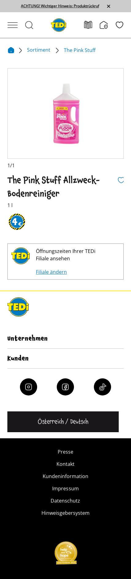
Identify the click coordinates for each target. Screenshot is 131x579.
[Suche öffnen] (29, 25)
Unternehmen (27, 339)
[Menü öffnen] (12, 25)
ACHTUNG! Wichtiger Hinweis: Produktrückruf (60, 6)
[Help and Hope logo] (65, 555)
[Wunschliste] (119, 25)
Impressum (65, 488)
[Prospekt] (92, 25)
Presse (65, 451)
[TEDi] (58, 24)
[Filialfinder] (107, 25)
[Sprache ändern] (63, 421)
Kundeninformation (65, 476)
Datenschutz (65, 500)
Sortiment (39, 49)
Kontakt (65, 464)
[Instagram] (28, 386)
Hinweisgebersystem (65, 513)
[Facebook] (65, 386)
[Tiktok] (102, 386)
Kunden (18, 358)
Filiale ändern (51, 272)
